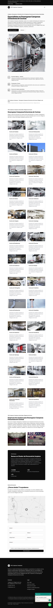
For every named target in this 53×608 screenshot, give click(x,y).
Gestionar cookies (19, 3)
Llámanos (22, 30)
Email (10, 532)
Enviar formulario (26, 550)
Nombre (11, 528)
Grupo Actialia (15, 604)
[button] (26, 509)
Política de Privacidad (22, 548)
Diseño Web (10, 604)
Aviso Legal (29, 582)
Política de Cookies (31, 584)
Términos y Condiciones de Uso (33, 548)
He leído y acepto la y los (25, 548)
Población (29, 537)
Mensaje (11, 542)
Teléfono (29, 532)
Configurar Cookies (31, 589)
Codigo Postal (12, 537)
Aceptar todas (10, 3)
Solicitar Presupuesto (13, 30)
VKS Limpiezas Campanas (15, 7)
